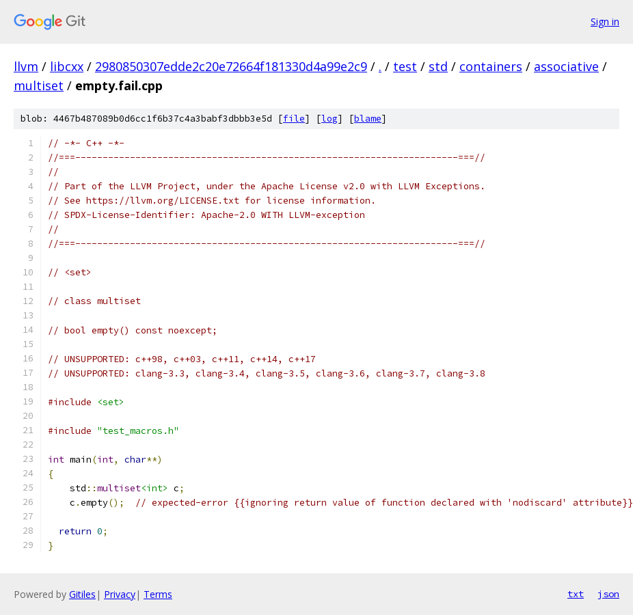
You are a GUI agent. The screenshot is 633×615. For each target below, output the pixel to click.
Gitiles (82, 594)
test (405, 66)
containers (490, 66)
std (438, 66)
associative (566, 66)
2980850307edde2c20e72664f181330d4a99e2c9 (231, 66)
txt (575, 594)
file (294, 118)
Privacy (119, 594)
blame (367, 118)
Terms (158, 594)
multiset (39, 85)
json (608, 594)
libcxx (66, 66)
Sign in (605, 21)
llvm (26, 66)
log (329, 118)
